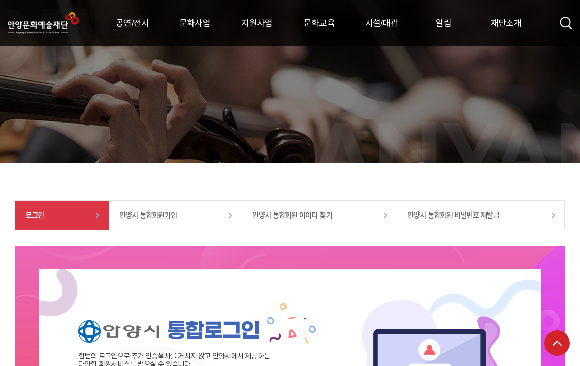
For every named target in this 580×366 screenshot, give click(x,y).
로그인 (34, 215)
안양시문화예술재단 (43, 23)
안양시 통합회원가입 (148, 215)
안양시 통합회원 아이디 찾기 (292, 215)
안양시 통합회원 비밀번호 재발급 (453, 215)
